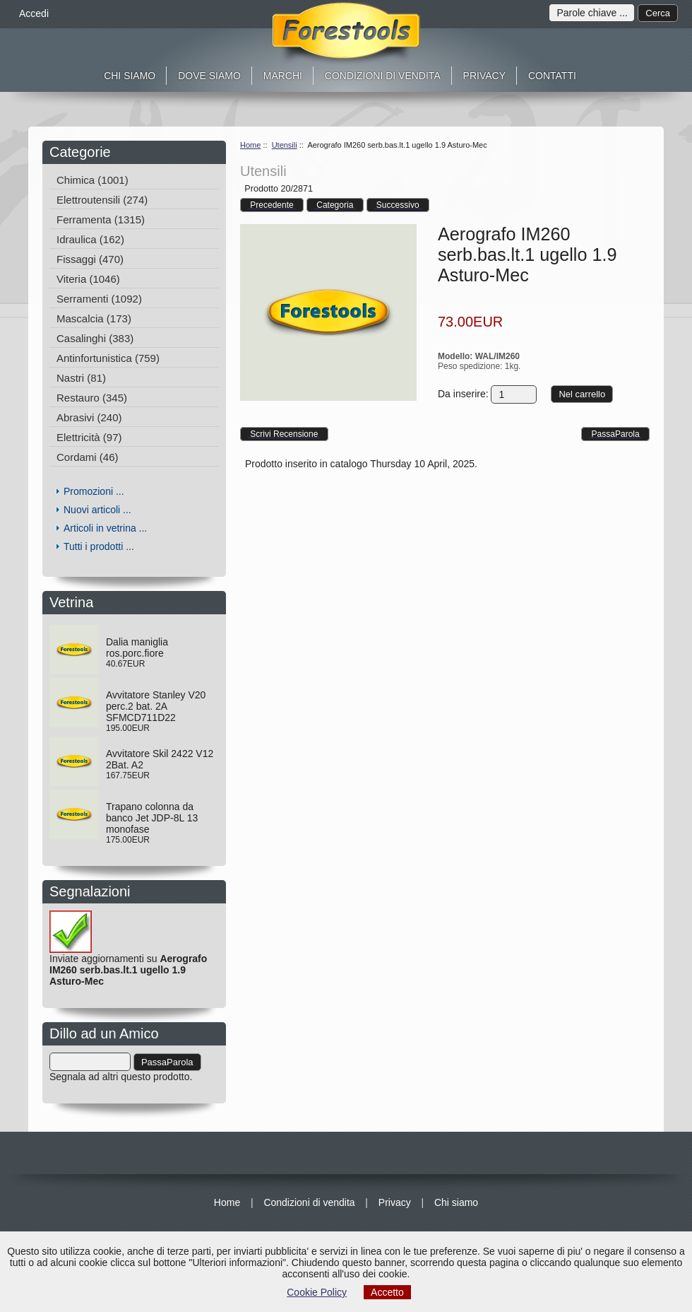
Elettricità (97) (89, 437)
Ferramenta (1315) (100, 219)
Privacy (484, 75)
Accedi (34, 13)
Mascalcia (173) (93, 318)
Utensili (284, 145)
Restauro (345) (91, 398)
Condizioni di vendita (383, 75)
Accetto (387, 1292)
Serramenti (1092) (99, 299)
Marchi (282, 75)
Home (250, 145)
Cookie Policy (317, 1292)
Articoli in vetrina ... (105, 528)
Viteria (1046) (88, 279)
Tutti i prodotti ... (99, 546)
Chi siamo (129, 75)
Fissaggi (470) (90, 259)
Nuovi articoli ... (97, 509)
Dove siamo (209, 75)
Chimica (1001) (92, 180)
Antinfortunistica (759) (108, 358)
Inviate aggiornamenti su (128, 956)
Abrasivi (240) (89, 417)
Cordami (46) (87, 457)
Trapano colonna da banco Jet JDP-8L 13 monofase (152, 818)
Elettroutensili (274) (102, 200)
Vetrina (75, 602)
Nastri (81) (81, 378)
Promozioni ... (94, 491)
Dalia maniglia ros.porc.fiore (137, 647)
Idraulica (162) (90, 239)
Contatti (552, 75)
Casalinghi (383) (94, 338)
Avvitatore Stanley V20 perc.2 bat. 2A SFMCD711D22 (155, 706)
